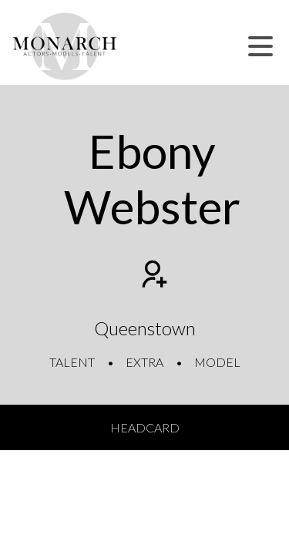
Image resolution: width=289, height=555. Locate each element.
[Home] (65, 46)
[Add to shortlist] (152, 276)
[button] (260, 46)
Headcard (145, 427)
